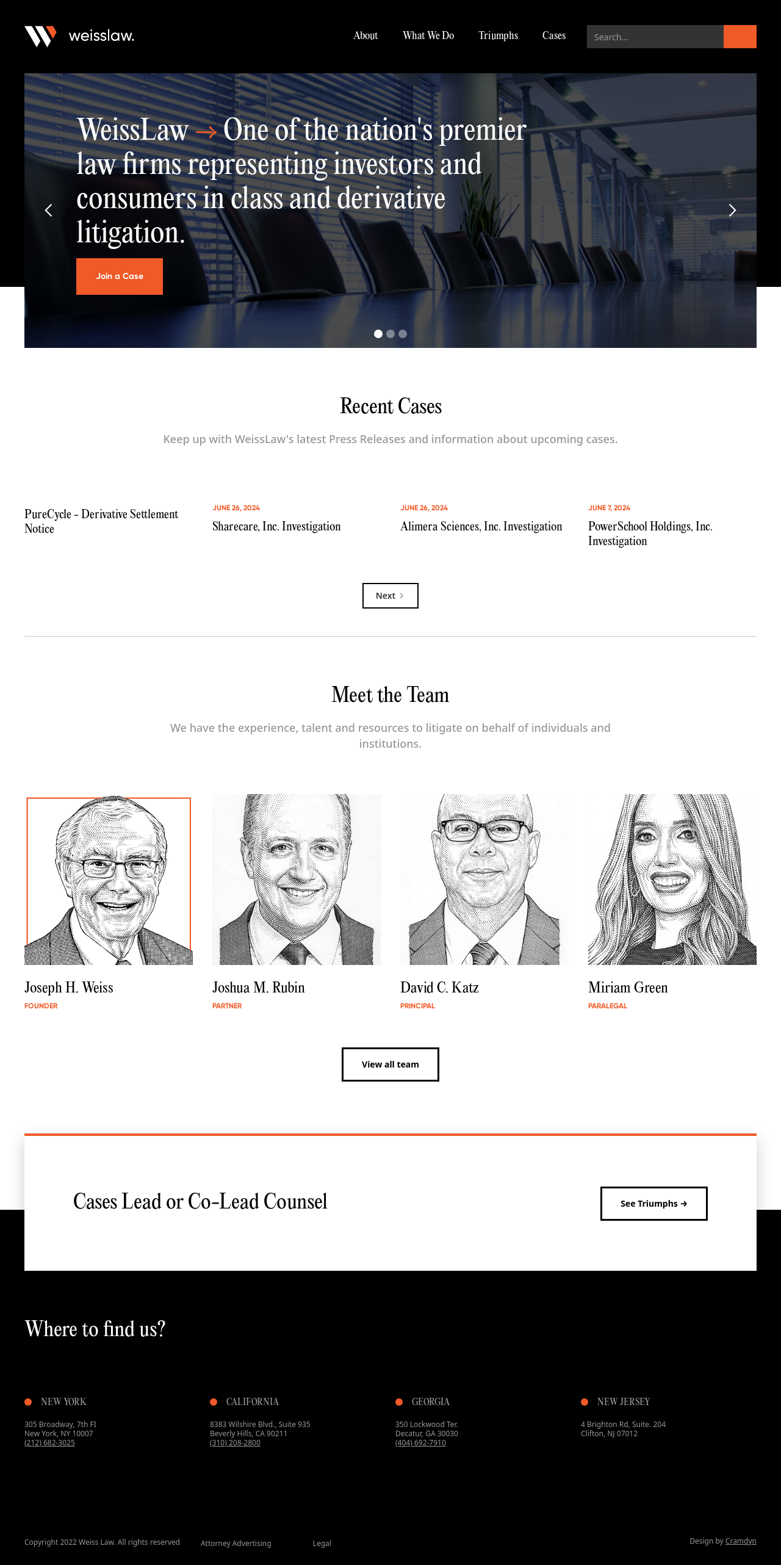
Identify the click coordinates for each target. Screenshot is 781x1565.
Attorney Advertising (236, 1543)
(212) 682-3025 (49, 1442)
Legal (322, 1543)
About (365, 36)
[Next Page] (390, 596)
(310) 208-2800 (235, 1442)
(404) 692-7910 (420, 1442)
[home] (79, 36)
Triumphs (498, 36)
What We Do (428, 36)
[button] (48, 210)
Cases (554, 36)
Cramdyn (741, 1541)
